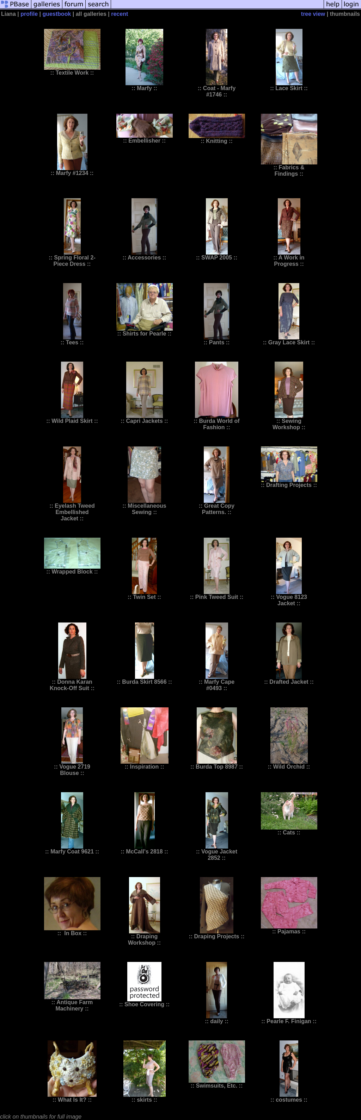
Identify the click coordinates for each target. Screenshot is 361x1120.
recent (119, 14)
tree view (313, 14)
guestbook (56, 14)
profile (29, 14)
